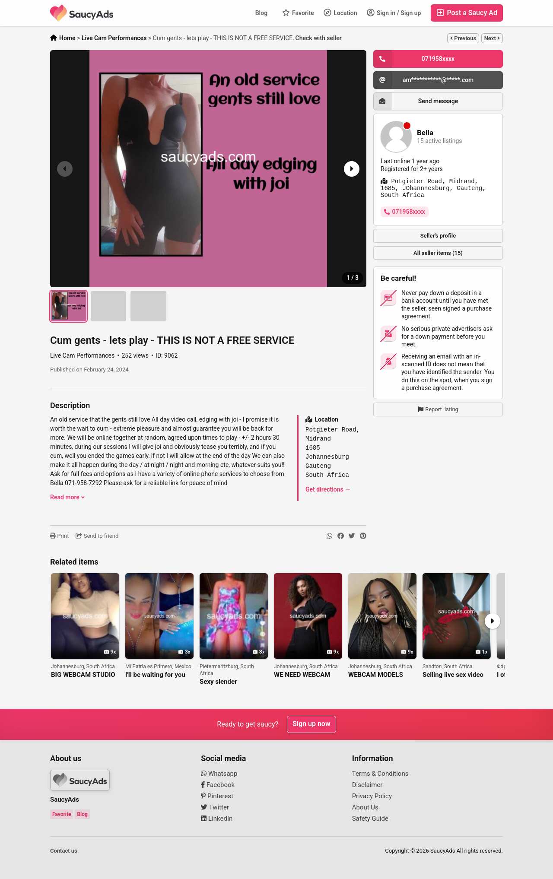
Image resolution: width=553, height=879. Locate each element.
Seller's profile (438, 235)
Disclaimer (367, 785)
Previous (463, 38)
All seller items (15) (438, 253)
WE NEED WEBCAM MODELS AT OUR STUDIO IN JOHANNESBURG (302, 675)
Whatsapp (219, 773)
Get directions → (328, 489)
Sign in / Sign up (394, 12)
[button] (351, 169)
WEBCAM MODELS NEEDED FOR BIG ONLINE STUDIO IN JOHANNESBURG (376, 675)
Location (340, 12)
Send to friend (97, 536)
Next (492, 38)
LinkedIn (216, 818)
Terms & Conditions (380, 773)
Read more (67, 497)
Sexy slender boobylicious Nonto (228, 681)
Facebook (218, 785)
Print (59, 536)
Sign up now (311, 724)
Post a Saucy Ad (466, 13)
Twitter (215, 807)
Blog (261, 13)
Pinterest (217, 796)
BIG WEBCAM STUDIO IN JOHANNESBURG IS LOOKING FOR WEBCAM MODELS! (84, 675)
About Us (365, 807)
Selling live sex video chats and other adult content (453, 675)
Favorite (298, 12)
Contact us (63, 850)
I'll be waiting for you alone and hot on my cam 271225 (155, 675)
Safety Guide (370, 818)
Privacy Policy (372, 796)
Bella (425, 133)
